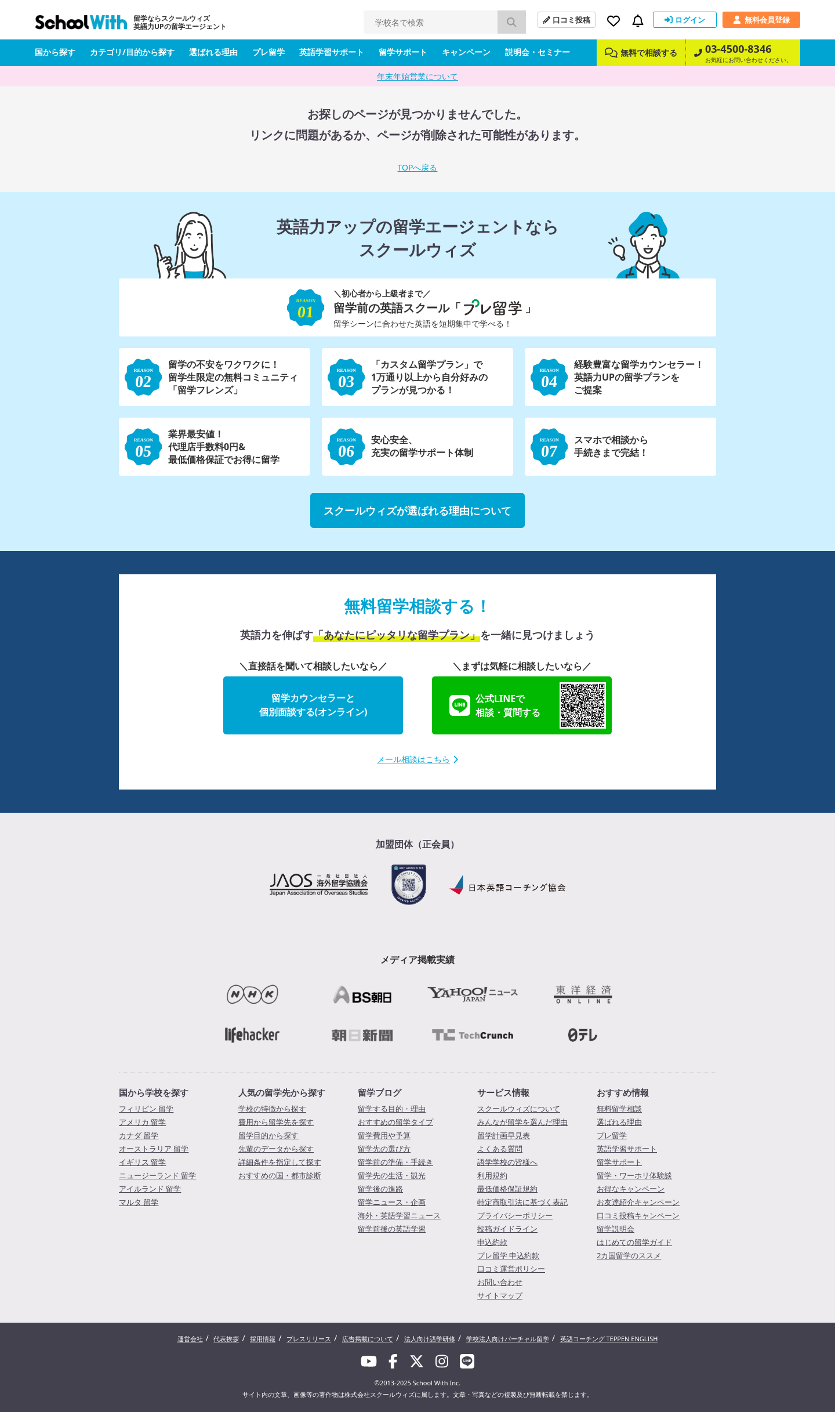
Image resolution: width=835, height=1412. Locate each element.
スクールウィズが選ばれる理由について (417, 510)
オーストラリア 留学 (153, 1148)
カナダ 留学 (138, 1135)
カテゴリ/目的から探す (132, 51)
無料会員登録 (761, 20)
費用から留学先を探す (276, 1122)
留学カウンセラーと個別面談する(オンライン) (313, 704)
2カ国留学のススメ (629, 1255)
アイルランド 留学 (150, 1188)
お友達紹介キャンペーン (638, 1202)
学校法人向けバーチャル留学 (507, 1338)
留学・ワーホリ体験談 (634, 1175)
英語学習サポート (331, 51)
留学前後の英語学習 (392, 1228)
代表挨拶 (226, 1338)
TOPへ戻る (418, 167)
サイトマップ (499, 1295)
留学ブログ (379, 1092)
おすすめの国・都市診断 (279, 1175)
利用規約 (492, 1175)
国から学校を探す (153, 1092)
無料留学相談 (619, 1108)
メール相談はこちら (417, 759)
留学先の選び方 (384, 1148)
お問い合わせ (499, 1282)
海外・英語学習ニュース (399, 1215)
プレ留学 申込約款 (508, 1255)
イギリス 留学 (142, 1162)
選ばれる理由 (213, 51)
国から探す (55, 51)
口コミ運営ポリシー (511, 1268)
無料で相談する (641, 52)
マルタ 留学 (138, 1202)
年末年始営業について (417, 76)
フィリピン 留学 (146, 1108)
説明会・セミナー (537, 51)
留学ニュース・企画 (392, 1202)
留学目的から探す (268, 1135)
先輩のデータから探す (276, 1148)
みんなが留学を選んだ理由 (522, 1122)
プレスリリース (308, 1338)
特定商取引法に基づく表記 (522, 1202)
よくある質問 (499, 1148)
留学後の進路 (380, 1188)
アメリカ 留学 (142, 1122)
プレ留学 (268, 51)
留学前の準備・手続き (395, 1162)
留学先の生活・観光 (392, 1175)
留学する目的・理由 (392, 1108)
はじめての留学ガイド (634, 1242)
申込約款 (492, 1242)
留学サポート (403, 51)
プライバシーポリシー (515, 1215)
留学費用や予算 (384, 1135)
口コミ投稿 (566, 20)
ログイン (685, 20)
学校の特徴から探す (272, 1108)
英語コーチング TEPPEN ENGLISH (609, 1338)
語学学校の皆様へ (507, 1162)
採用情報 (262, 1338)
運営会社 (190, 1338)
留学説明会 (615, 1228)
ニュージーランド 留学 (157, 1175)
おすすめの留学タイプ (395, 1122)
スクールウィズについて (518, 1108)
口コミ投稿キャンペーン (638, 1215)
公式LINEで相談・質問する (527, 705)
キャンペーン (466, 51)
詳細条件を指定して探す (279, 1162)
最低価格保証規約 (507, 1188)
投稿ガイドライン (507, 1228)
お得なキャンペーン (631, 1188)
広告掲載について (367, 1338)
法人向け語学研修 (429, 1338)
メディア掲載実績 (417, 959)
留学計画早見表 (503, 1135)
